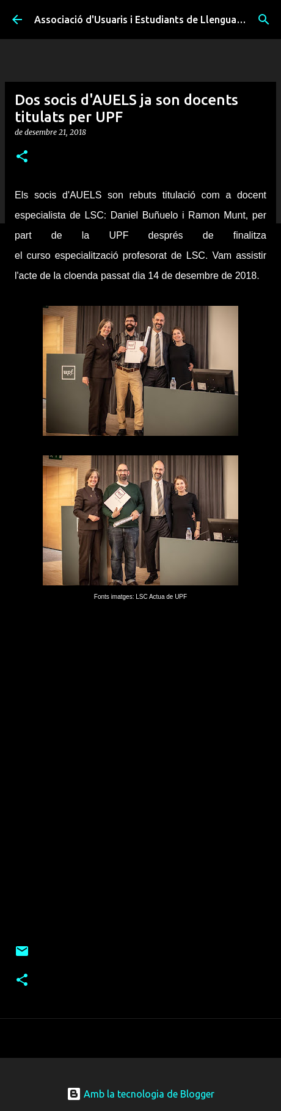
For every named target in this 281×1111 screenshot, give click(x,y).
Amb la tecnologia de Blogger (140, 1093)
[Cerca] (264, 19)
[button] (22, 157)
